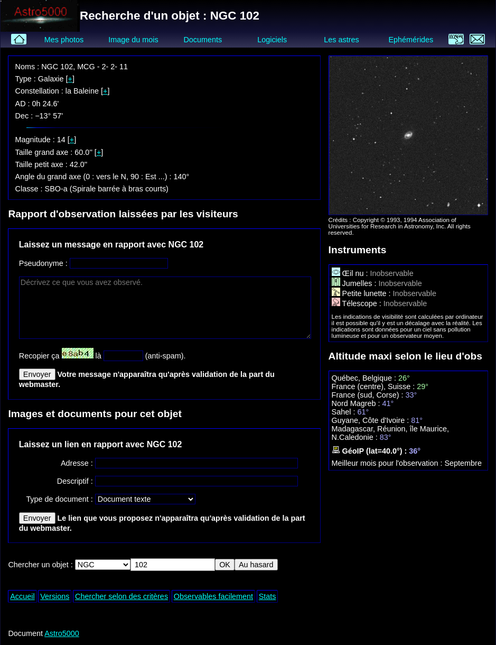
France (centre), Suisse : (374, 386)
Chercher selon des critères (121, 596)
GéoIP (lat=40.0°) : (370, 451)
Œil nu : (351, 273)
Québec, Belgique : (365, 378)
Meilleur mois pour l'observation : (388, 463)
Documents (202, 39)
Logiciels (272, 39)
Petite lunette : (362, 293)
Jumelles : (355, 283)
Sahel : (345, 412)
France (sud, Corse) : (369, 395)
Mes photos (63, 39)
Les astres (341, 39)
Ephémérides (411, 39)
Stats (267, 596)
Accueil (22, 596)
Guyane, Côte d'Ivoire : (371, 420)
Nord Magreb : (357, 403)
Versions (54, 596)
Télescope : (357, 303)
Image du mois (133, 39)
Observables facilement (213, 596)
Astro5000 (61, 633)
